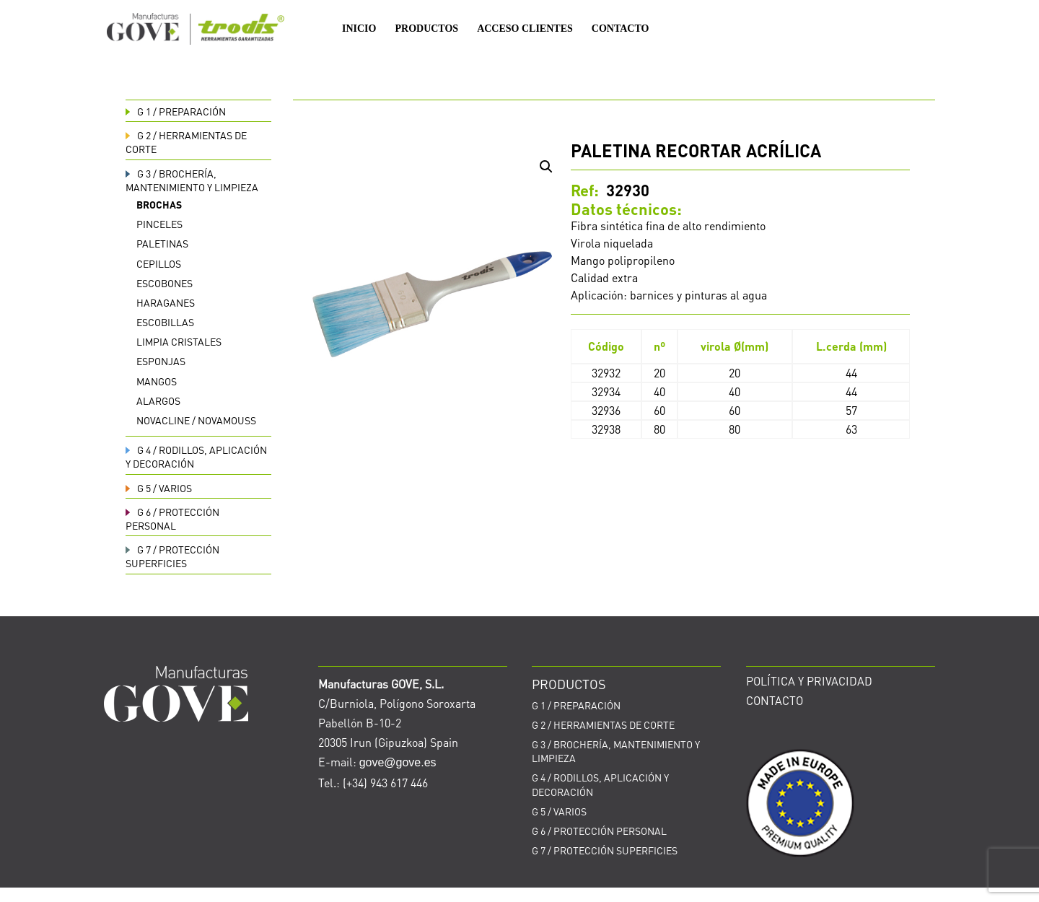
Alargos (158, 400)
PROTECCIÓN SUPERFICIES (172, 556)
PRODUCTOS (426, 29)
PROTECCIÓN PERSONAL (172, 518)
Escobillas (165, 321)
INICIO (359, 29)
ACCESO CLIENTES (525, 29)
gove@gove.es (398, 762)
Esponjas (160, 360)
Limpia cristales (179, 341)
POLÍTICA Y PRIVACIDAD (809, 680)
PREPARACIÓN (176, 111)
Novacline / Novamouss (196, 419)
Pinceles (159, 223)
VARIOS (159, 487)
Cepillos (158, 263)
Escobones (164, 282)
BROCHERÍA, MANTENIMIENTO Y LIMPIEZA (192, 180)
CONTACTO (620, 29)
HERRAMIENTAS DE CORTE (603, 724)
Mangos (156, 381)
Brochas (159, 204)
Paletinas (162, 243)
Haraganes (165, 302)
